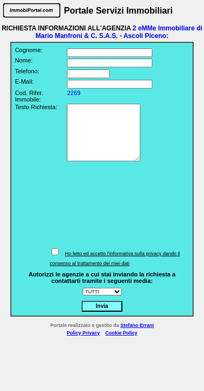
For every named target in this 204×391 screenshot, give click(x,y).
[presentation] (111, 204)
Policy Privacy (83, 333)
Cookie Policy (122, 333)
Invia (102, 306)
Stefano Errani (137, 325)
